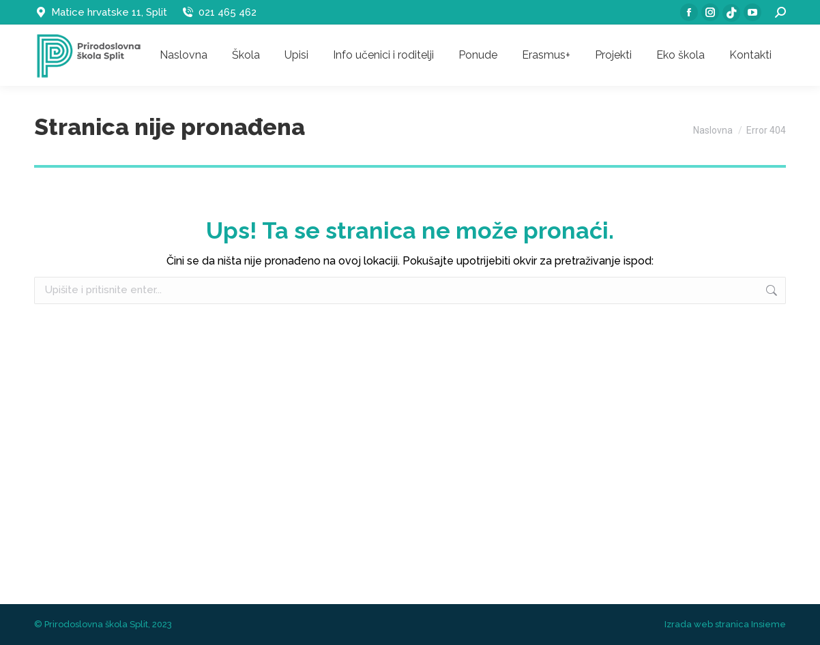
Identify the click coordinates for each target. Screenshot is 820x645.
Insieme (768, 624)
